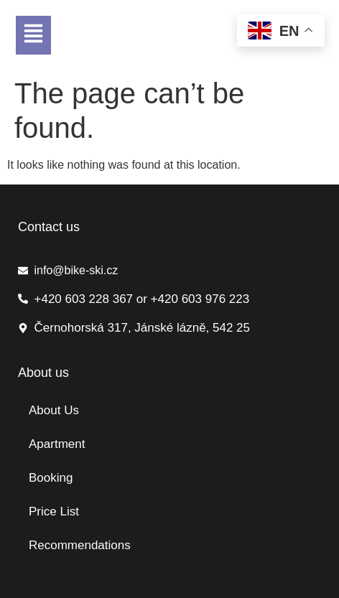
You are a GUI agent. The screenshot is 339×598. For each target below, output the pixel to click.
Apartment (57, 444)
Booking (51, 478)
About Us (54, 410)
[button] (33, 35)
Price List (54, 511)
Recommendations (80, 545)
